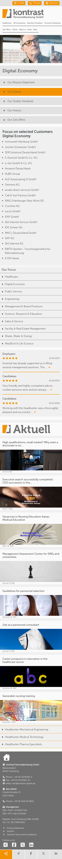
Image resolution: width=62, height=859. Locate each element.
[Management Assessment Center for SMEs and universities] (31, 567)
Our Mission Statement (18, 82)
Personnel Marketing (52, 23)
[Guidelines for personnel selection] (31, 602)
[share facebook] (31, 854)
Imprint (8, 831)
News (30, 30)
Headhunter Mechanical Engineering (24, 729)
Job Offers (6, 30)
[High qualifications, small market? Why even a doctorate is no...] (31, 455)
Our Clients (11, 91)
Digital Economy (12, 284)
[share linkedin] (56, 854)
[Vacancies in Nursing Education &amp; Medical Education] (31, 530)
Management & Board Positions (21, 306)
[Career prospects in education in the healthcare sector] (31, 672)
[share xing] (19, 854)
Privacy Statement (13, 828)
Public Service (11, 291)
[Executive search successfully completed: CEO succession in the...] (31, 492)
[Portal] (32, 14)
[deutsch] (52, 3)
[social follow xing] (5, 845)
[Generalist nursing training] (31, 707)
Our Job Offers (13, 119)
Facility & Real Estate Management (23, 328)
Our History (11, 110)
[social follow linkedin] (31, 845)
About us (22, 30)
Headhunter (7, 23)
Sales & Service (11, 321)
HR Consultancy (19, 23)
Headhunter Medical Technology (22, 737)
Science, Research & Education (21, 313)
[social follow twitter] (23, 845)
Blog (35, 30)
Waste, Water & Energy (16, 336)
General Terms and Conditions (19, 834)
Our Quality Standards (17, 101)
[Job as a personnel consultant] (31, 636)
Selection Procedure (35, 23)
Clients (14, 30)
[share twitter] (43, 854)
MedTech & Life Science (16, 343)
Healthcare (9, 276)
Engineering (9, 298)
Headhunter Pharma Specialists (21, 744)
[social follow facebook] (14, 845)
